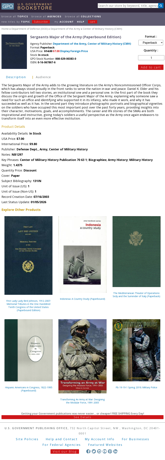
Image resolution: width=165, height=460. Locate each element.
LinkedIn (115, 451)
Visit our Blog (65, 451)
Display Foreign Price (74, 51)
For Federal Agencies (61, 445)
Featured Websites (105, 445)
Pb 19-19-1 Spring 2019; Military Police (136, 387)
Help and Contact (62, 439)
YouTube (105, 451)
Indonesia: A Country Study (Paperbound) (82, 298)
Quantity (150, 50)
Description (16, 77)
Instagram (99, 451)
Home (5, 28)
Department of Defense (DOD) (29, 28)
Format (150, 36)
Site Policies (27, 439)
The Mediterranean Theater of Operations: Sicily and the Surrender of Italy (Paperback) (136, 294)
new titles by (27, 21)
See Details (82, 417)
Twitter (94, 451)
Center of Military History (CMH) (102, 28)
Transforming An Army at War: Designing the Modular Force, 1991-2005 (82, 401)
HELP (80, 21)
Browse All (14, 16)
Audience (43, 77)
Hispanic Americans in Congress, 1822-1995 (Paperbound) (28, 389)
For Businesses (135, 439)
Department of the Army (65, 28)
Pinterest (110, 451)
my (64, 21)
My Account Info (100, 439)
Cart (92, 21)
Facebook (88, 451)
